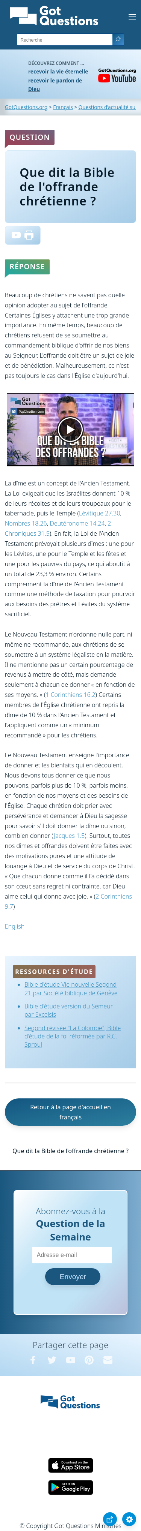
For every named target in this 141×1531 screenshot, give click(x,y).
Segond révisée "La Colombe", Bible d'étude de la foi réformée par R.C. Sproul (72, 1036)
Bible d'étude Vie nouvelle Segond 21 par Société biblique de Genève (71, 988)
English (14, 926)
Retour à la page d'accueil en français (70, 1112)
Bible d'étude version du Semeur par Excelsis (68, 1010)
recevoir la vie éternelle (58, 71)
